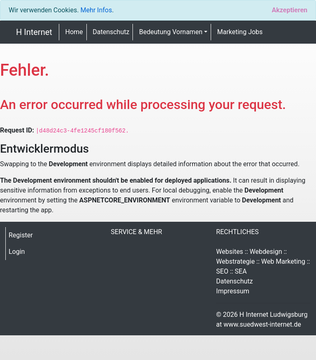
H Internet (34, 32)
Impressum (232, 291)
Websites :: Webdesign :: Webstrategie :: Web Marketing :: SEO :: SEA (263, 261)
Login (17, 251)
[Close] (289, 10)
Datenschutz (111, 32)
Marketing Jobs (240, 32)
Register (21, 235)
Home (74, 32)
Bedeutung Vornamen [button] (170, 32)
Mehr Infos (96, 10)
